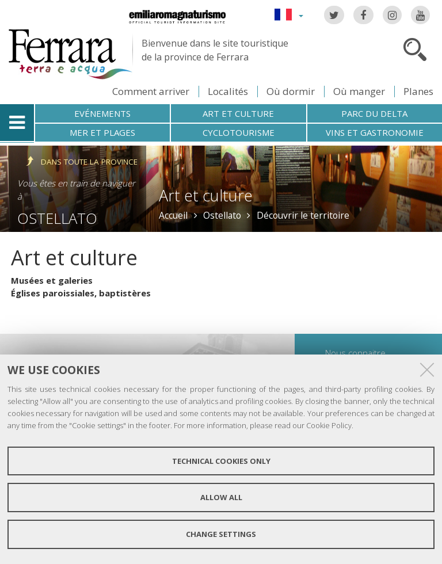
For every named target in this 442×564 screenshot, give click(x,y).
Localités (228, 91)
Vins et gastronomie (375, 132)
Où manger (359, 91)
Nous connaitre (355, 353)
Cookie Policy (329, 425)
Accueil (173, 215)
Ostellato (57, 218)
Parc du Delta (374, 113)
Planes (418, 91)
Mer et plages (102, 132)
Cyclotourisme (239, 132)
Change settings (221, 534)
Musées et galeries (52, 280)
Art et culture (238, 113)
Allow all (221, 497)
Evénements (102, 113)
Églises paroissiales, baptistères (81, 293)
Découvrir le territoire (303, 215)
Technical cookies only (221, 461)
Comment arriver (150, 91)
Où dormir (290, 91)
